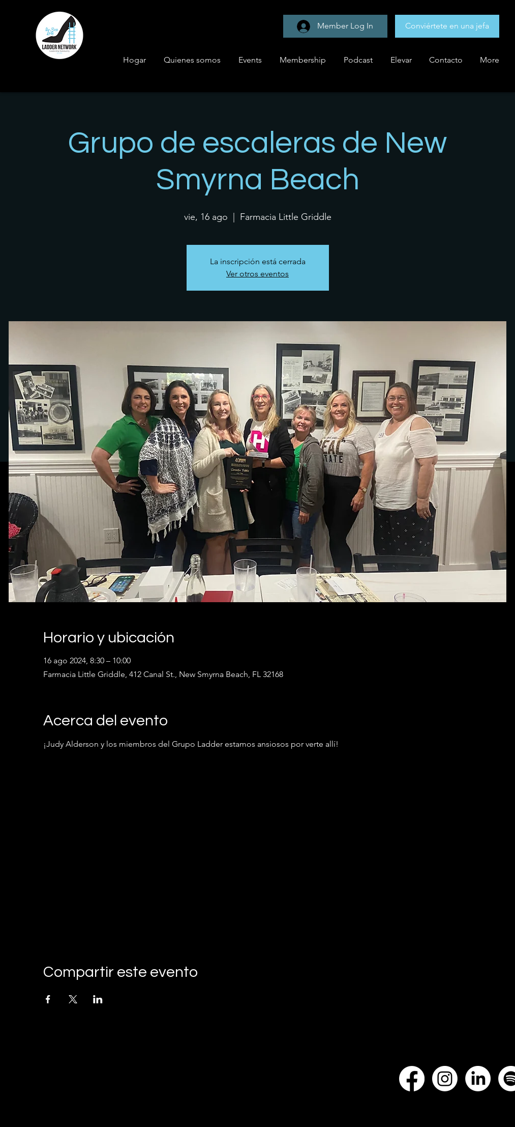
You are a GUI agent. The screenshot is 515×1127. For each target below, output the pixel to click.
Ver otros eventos (257, 273)
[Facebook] (412, 1078)
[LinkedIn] (478, 1078)
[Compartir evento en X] (73, 999)
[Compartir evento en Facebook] (48, 999)
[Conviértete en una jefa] (447, 26)
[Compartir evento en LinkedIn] (98, 999)
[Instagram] (445, 1078)
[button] (248, 60)
